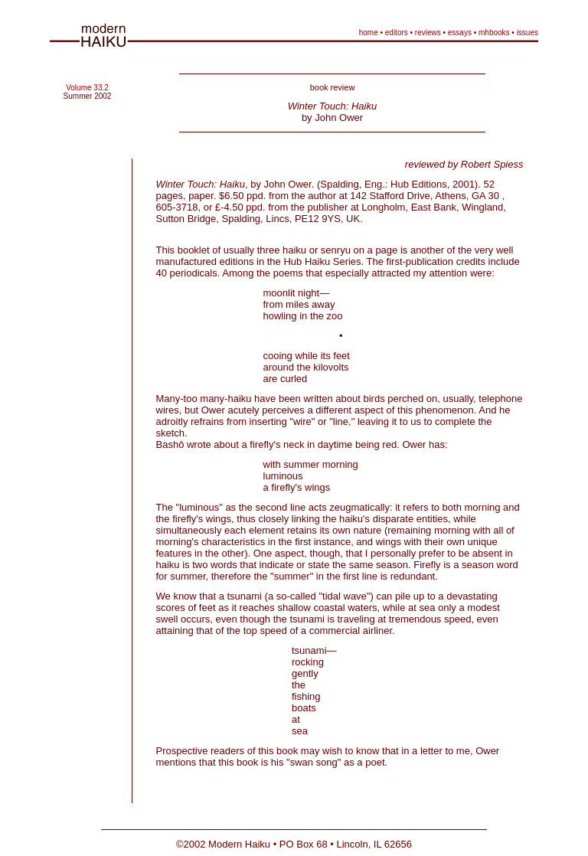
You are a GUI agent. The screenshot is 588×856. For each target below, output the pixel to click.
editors (396, 32)
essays (460, 32)
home (368, 32)
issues (527, 32)
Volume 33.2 (87, 87)
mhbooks (494, 32)
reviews (428, 32)
